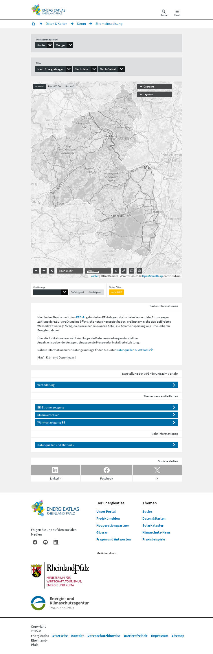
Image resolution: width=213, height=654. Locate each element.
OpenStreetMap (152, 276)
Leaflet (94, 276)
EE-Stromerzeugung (50, 407)
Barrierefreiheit (136, 635)
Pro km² (69, 86)
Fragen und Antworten (113, 539)
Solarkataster (153, 525)
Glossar (102, 532)
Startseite (60, 635)
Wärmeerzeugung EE (51, 422)
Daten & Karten (154, 518)
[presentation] (44, 45)
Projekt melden (108, 518)
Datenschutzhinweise (103, 635)
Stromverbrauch (48, 415)
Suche (147, 511)
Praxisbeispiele (153, 539)
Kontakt (77, 635)
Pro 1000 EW (54, 86)
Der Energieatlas (110, 503)
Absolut (39, 86)
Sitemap (178, 635)
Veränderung (46, 385)
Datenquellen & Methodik (133, 350)
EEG (79, 317)
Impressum (159, 635)
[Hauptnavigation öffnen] (177, 13)
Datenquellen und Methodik (55, 445)
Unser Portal (105, 511)
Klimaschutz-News (156, 532)
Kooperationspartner (112, 525)
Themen (149, 503)
